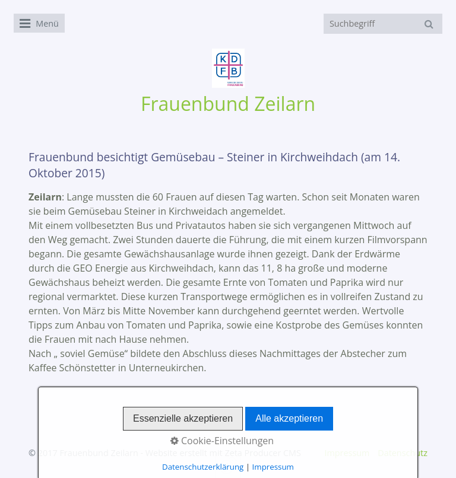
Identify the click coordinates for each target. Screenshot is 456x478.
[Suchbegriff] (383, 24)
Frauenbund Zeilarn (228, 103)
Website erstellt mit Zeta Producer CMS (223, 452)
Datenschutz (403, 452)
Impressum (346, 452)
